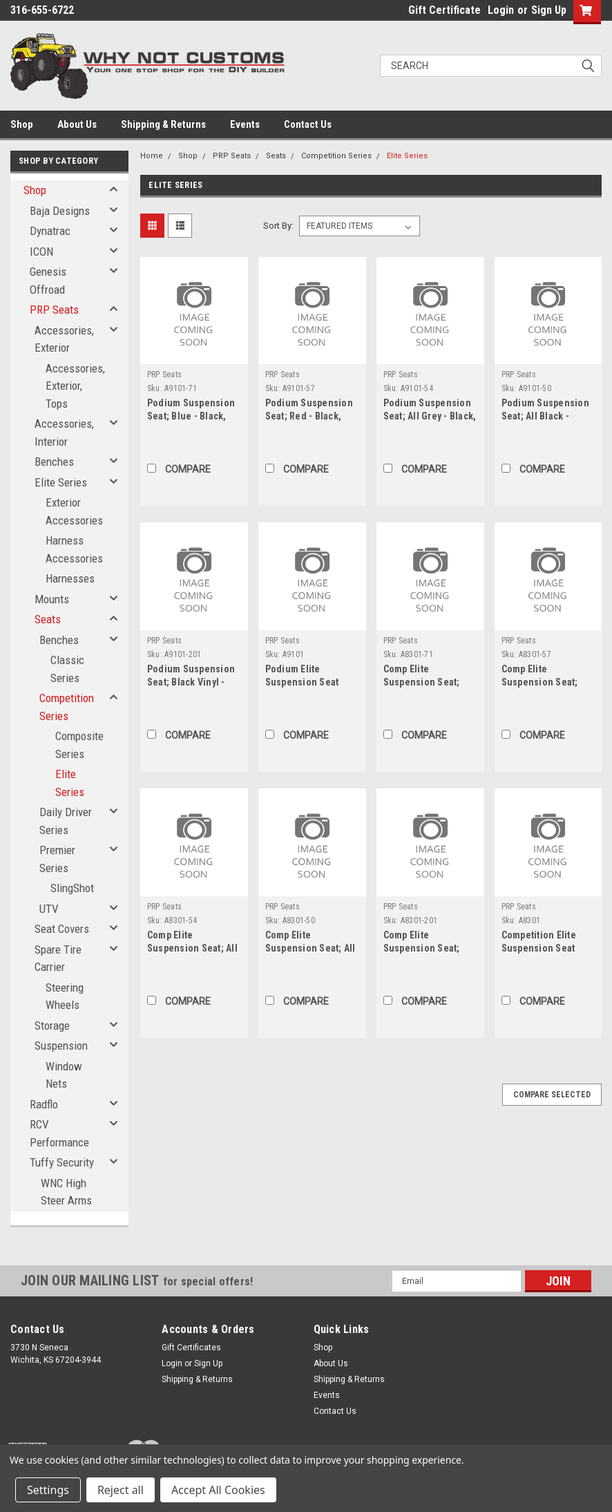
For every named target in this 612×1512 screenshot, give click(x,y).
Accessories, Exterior (64, 339)
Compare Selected (552, 1094)
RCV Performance (59, 1133)
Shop (21, 124)
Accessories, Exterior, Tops (75, 385)
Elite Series (61, 482)
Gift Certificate (444, 10)
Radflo (44, 1104)
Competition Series (66, 707)
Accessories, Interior (64, 432)
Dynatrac (50, 231)
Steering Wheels (65, 996)
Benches (54, 462)
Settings (48, 1489)
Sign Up (548, 10)
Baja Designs (60, 211)
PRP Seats (54, 309)
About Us (77, 124)
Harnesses (70, 578)
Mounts (52, 599)
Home (151, 155)
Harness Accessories (74, 549)
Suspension (61, 1045)
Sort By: (278, 225)
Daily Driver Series (65, 821)
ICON (41, 251)
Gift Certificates (191, 1347)
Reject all (120, 1489)
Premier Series (57, 859)
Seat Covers (62, 929)
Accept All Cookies (218, 1489)
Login (501, 10)
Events (245, 124)
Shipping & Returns (163, 124)
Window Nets (64, 1075)
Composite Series (79, 745)
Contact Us (308, 124)
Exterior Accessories (74, 511)
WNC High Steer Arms (66, 1192)
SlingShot (72, 888)
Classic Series (67, 669)
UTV (49, 909)
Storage (52, 1025)
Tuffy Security (62, 1162)
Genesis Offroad (48, 280)
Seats (48, 619)
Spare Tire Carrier (58, 958)
